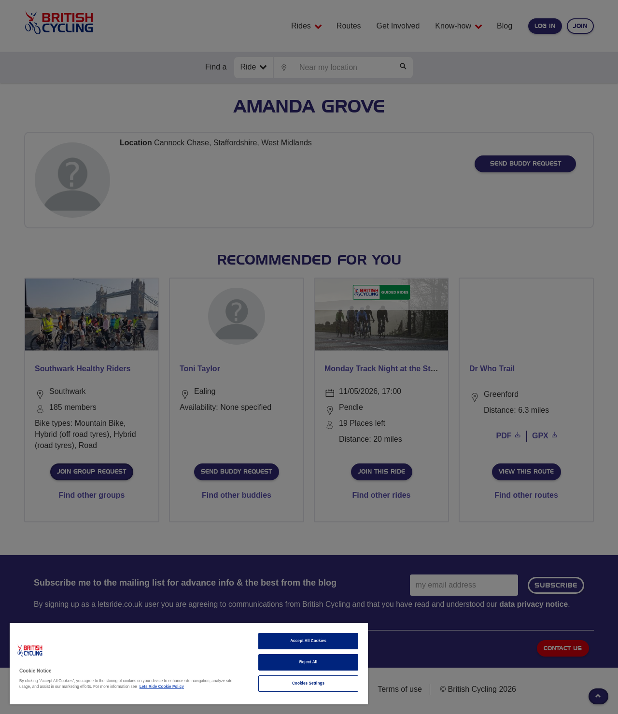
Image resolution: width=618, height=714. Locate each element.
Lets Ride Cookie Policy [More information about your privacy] (162, 687)
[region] (189, 663)
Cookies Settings (308, 683)
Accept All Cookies (308, 641)
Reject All (308, 662)
